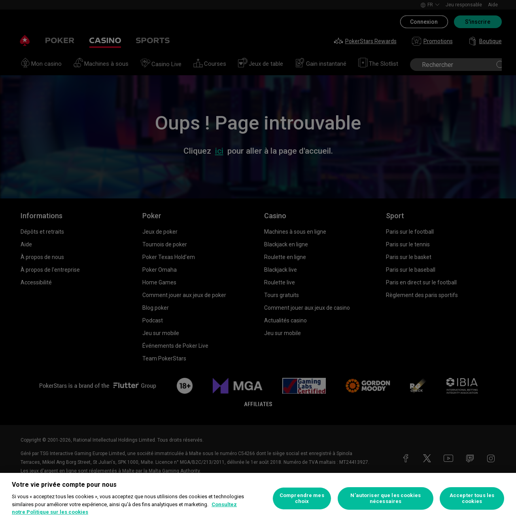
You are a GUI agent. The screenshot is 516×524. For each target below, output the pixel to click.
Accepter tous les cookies (472, 498)
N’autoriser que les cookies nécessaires (385, 498)
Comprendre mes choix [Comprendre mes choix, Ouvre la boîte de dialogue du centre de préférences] (302, 498)
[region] (258, 498)
